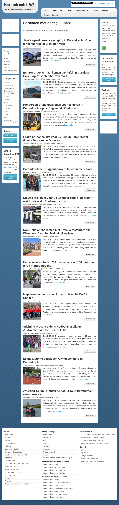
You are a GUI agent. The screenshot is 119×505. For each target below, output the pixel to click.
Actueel (53, 10)
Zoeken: (104, 41)
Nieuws (7, 440)
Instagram (7, 67)
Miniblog (8, 446)
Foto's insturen (10, 135)
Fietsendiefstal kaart (12, 469)
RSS (44, 440)
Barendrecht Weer (109, 80)
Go (104, 48)
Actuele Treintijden (10, 177)
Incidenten (68, 10)
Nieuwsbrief (7, 56)
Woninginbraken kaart (12, 472)
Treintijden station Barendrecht (16, 455)
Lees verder (56, 61)
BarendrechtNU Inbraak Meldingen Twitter (58, 488)
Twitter (6, 59)
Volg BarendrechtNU (10, 70)
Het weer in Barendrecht (13, 452)
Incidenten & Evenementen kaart (16, 464)
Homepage (9, 435)
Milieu (6, 102)
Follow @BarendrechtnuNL (104, 3)
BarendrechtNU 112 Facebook (54, 470)
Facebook (7, 64)
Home (46, 10)
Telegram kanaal (49, 452)
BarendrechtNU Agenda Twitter (54, 491)
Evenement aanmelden (89, 459)
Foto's (89, 10)
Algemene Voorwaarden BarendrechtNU (95, 443)
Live (60, 10)
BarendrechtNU (9, 94)
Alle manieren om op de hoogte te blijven (57, 458)
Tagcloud (8, 481)
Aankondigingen (9, 88)
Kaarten (105, 10)
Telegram (7, 62)
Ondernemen (8, 105)
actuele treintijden (9, 167)
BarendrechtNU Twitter (51, 480)
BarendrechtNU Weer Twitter (53, 485)
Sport (5, 117)
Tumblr (45, 455)
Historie (6, 100)
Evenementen (80, 10)
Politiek (6, 111)
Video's (96, 10)
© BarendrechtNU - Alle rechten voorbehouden (98, 435)
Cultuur (6, 97)
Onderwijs (7, 108)
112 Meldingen (10, 443)
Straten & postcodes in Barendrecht (17, 484)
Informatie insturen (10, 140)
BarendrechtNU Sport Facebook (54, 473)
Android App (47, 435)
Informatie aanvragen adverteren (92, 461)
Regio (6, 114)
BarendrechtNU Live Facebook (54, 467)
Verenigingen (8, 120)
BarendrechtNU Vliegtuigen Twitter (55, 494)
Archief (108, 114)
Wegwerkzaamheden (10, 123)
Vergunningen (10, 475)
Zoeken (47, 15)
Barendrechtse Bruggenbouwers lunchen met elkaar (57, 169)
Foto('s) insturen (87, 456)
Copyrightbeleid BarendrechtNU (92, 440)
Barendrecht (8, 91)
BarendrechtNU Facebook (52, 464)
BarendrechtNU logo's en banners (93, 437)
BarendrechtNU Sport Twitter (53, 497)
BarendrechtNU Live (12, 449)
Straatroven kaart (11, 466)
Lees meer (90, 65)
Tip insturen (85, 453)
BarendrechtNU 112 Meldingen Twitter (56, 483)
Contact (55, 15)
